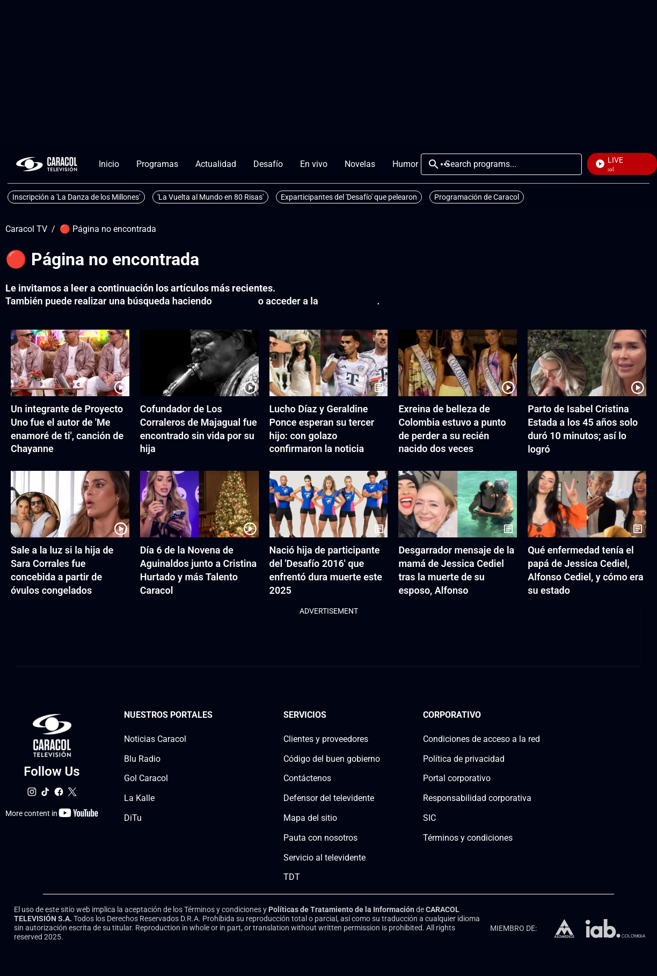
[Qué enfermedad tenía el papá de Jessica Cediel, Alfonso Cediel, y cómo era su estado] (587, 504)
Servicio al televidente (324, 858)
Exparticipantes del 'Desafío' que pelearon (349, 197)
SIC (429, 818)
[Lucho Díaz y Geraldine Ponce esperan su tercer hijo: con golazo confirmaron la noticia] (328, 363)
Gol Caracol (146, 779)
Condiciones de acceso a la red (481, 739)
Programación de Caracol (476, 197)
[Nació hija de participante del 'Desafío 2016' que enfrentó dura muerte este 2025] (328, 504)
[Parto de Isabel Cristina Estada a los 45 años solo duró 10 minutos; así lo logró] (587, 363)
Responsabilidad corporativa (477, 798)
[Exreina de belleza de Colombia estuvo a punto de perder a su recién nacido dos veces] (457, 363)
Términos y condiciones (468, 838)
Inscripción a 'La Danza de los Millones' (76, 197)
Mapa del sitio (310, 818)
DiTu (133, 818)
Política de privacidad (464, 759)
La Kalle (139, 798)
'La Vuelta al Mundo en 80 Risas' (210, 197)
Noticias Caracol (155, 739)
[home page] (47, 164)
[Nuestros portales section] (216, 715)
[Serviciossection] (377, 715)
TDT (291, 877)
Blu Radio (142, 759)
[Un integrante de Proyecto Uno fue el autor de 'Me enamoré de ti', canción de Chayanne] (70, 363)
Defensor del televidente (328, 798)
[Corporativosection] (537, 715)
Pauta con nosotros (320, 838)
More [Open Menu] (445, 164)
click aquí (235, 301)
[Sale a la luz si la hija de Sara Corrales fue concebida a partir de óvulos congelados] (70, 504)
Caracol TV (26, 229)
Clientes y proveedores (325, 739)
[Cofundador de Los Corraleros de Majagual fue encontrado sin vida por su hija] (199, 363)
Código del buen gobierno (331, 759)
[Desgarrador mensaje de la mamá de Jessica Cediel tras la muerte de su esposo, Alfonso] (457, 504)
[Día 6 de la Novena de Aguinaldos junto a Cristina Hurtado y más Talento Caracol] (199, 504)
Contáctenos (307, 779)
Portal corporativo (457, 779)
